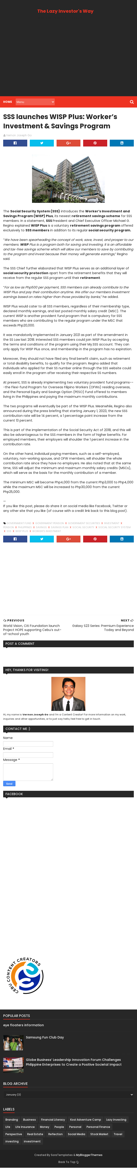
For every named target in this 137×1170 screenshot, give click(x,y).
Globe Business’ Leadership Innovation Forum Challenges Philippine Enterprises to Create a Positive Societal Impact (73, 1064)
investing (11, 1144)
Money (44, 1129)
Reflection (55, 1136)
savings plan (48, 529)
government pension (49, 525)
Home (7, 102)
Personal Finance (98, 1129)
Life (7, 1129)
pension (128, 525)
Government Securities (83, 525)
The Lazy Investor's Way (65, 11)
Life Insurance (24, 1129)
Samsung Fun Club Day (44, 1039)
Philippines (13, 529)
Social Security (72, 529)
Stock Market (99, 1136)
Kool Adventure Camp (85, 1122)
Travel (117, 1136)
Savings (30, 529)
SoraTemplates (62, 1157)
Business (29, 1122)
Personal (75, 1129)
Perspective (13, 1136)
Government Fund (18, 525)
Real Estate (35, 1136)
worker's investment (34, 533)
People (59, 1129)
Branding (11, 1122)
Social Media (76, 1136)
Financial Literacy (53, 1122)
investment (112, 525)
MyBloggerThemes (89, 1157)
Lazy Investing (116, 1122)
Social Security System (103, 529)
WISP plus (9, 533)
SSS (125, 529)
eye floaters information (23, 1027)
